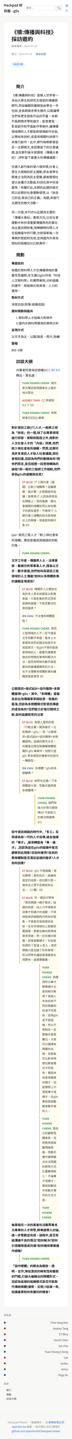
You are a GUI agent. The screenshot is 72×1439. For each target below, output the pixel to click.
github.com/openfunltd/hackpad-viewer (36, 1431)
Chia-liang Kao (59, 1322)
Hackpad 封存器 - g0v (13, 8)
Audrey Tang (60, 1328)
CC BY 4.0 (53, 370)
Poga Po (63, 1375)
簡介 (8, 1390)
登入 (66, 7)
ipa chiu (63, 1346)
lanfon (64, 1363)
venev (64, 1369)
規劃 (8, 1394)
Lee (66, 1357)
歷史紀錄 (41, 54)
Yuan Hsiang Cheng (56, 1352)
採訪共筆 (18, 64)
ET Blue (63, 1334)
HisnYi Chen (61, 1340)
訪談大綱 (11, 1398)
